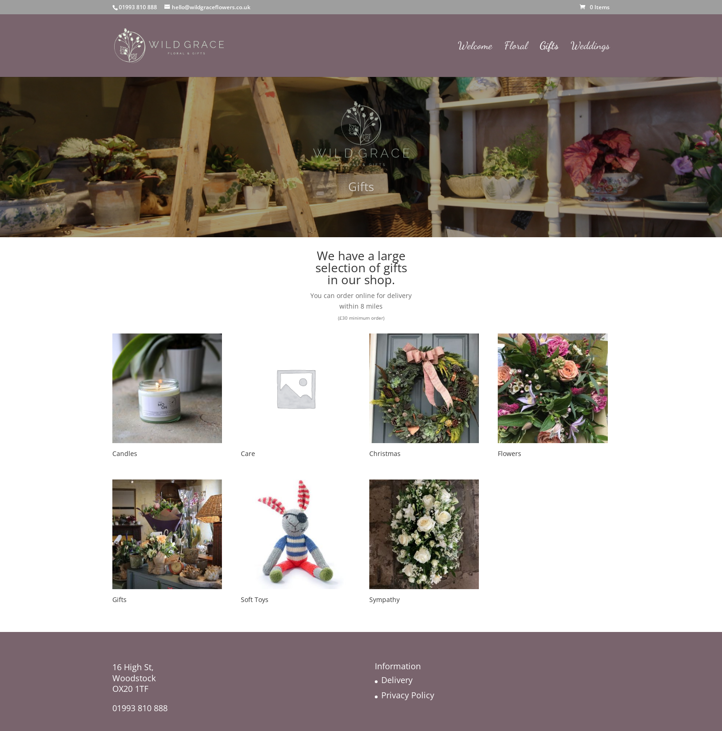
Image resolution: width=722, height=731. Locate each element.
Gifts (549, 47)
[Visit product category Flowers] (552, 396)
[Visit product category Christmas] (424, 396)
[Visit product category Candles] (167, 396)
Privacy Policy (407, 695)
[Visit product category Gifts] (167, 543)
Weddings (590, 47)
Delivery (397, 679)
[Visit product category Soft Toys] (295, 543)
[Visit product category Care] (295, 396)
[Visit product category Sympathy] (424, 543)
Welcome (475, 47)
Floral (516, 47)
